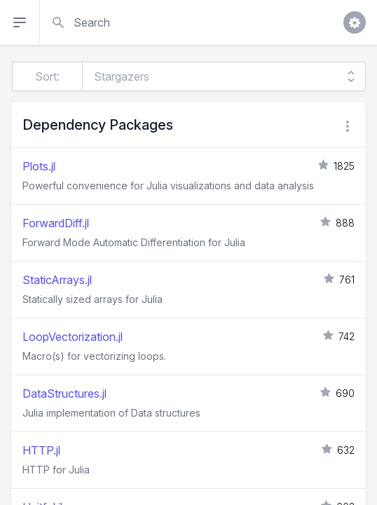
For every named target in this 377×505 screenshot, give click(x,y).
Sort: (47, 76)
